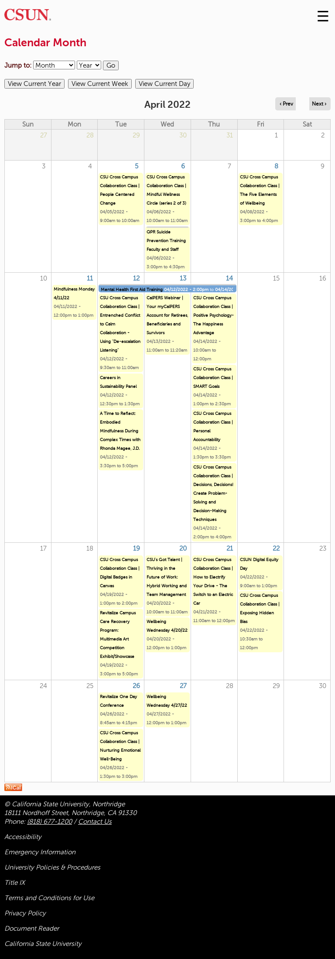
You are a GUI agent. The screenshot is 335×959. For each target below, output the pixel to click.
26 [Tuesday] (136, 685)
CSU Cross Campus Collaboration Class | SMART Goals (213, 377)
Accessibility (22, 836)
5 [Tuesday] (136, 166)
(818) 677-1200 (49, 821)
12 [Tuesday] (136, 278)
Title (14, 882)
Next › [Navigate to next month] (319, 104)
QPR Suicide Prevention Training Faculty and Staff (166, 240)
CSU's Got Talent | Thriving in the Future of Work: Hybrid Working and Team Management (167, 577)
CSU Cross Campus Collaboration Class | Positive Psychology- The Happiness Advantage (213, 315)
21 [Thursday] (229, 548)
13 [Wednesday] (183, 278)
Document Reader (31, 928)
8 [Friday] (276, 166)
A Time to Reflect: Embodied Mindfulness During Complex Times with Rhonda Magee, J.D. (120, 431)
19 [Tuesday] (136, 548)
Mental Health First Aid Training (132, 289)
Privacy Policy (25, 913)
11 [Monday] (90, 278)
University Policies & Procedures (52, 867)
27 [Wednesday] (183, 685)
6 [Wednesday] (183, 166)
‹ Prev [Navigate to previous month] (286, 104)
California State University (43, 943)
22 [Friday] (276, 548)
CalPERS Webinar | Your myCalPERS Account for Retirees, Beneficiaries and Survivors (167, 315)
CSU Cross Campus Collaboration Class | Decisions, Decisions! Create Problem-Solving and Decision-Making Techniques (213, 493)
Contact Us (95, 821)
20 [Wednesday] (183, 548)
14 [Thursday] (229, 278)
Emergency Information (39, 852)
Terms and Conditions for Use (49, 897)
